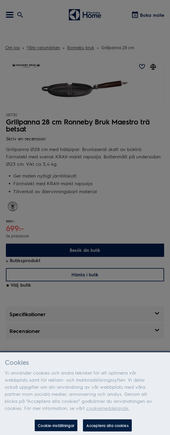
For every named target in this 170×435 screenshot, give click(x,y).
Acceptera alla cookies (107, 427)
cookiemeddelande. (107, 410)
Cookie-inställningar (56, 427)
